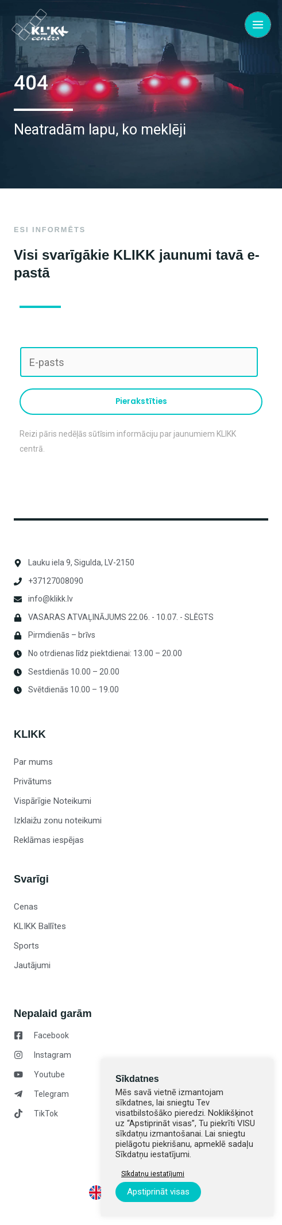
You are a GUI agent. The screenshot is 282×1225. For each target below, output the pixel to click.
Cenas (26, 907)
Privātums (33, 781)
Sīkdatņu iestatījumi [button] (152, 1174)
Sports (26, 946)
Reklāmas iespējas (49, 840)
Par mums (33, 762)
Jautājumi (32, 965)
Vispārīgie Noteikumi (52, 801)
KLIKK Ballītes (40, 926)
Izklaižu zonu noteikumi (58, 820)
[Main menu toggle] (258, 24)
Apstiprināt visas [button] (158, 1192)
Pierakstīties (141, 401)
